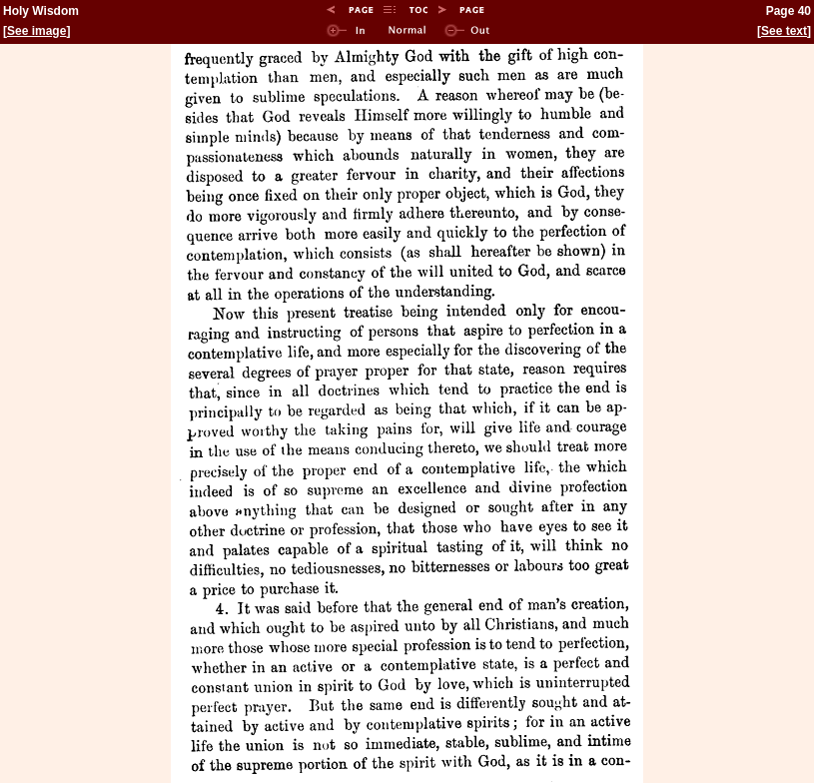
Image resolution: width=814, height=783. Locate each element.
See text (784, 31)
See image (36, 31)
